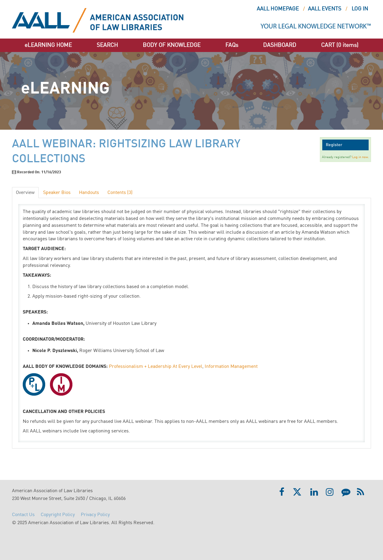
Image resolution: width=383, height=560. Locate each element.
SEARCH (107, 45)
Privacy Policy (95, 514)
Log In (360, 9)
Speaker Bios (57, 192)
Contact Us (23, 514)
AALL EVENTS (324, 9)
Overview (25, 192)
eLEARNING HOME (48, 45)
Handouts (89, 192)
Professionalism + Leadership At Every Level (155, 366)
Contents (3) (120, 192)
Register (334, 145)
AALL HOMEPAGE (278, 9)
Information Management (231, 366)
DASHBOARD (279, 45)
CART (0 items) (339, 45)
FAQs (231, 45)
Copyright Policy (58, 514)
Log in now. (360, 157)
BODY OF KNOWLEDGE (171, 45)
